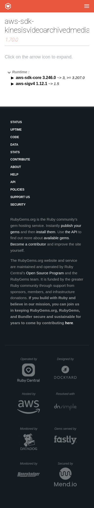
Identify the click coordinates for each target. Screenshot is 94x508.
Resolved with (66, 394)
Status (16, 122)
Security (18, 204)
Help (14, 174)
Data (14, 144)
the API (71, 232)
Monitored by (30, 429)
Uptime (16, 129)
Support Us (20, 197)
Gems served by (65, 429)
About (15, 167)
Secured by (67, 463)
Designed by (66, 359)
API (12, 182)
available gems (56, 238)
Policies (17, 189)
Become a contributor (28, 244)
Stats (15, 152)
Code (14, 137)
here (69, 323)
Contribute (20, 159)
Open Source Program (45, 273)
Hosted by (31, 394)
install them (45, 232)
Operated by (30, 360)
